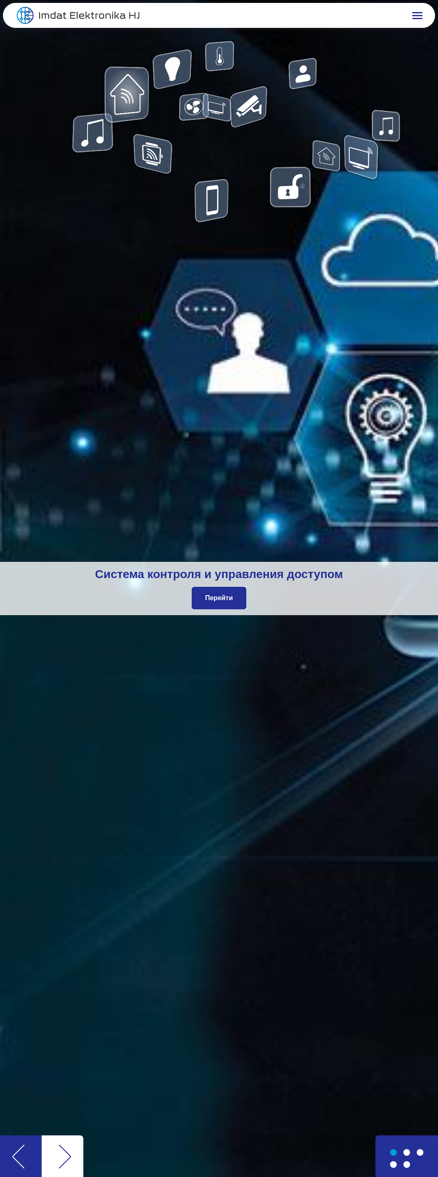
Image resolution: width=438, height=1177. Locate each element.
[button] (327, 15)
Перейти (219, 597)
